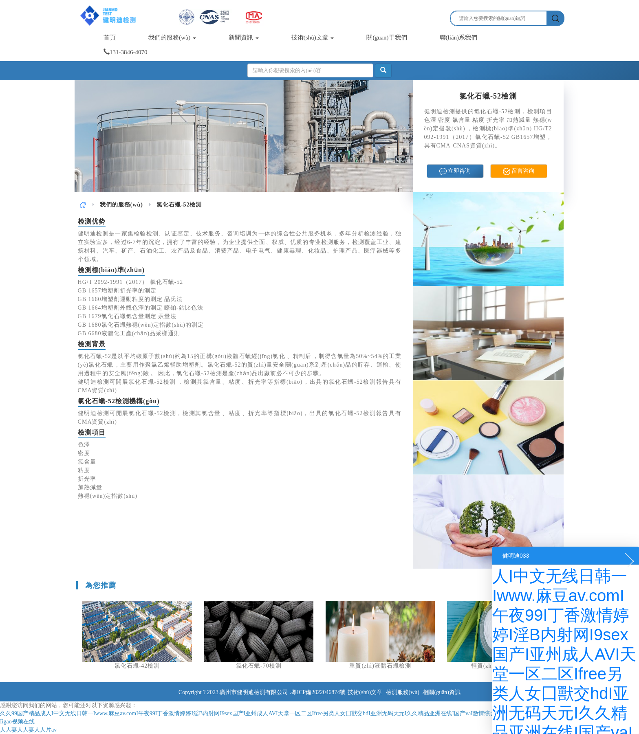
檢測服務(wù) (402, 692)
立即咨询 (455, 171)
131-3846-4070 (126, 52)
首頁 (110, 37)
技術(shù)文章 (312, 37)
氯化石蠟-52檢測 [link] (179, 205)
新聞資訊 (244, 37)
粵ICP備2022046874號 (318, 692)
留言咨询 (519, 171)
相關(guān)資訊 (442, 692)
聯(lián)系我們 (458, 37)
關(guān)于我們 (386, 37)
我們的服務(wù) (172, 37)
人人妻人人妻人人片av (28, 730)
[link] (82, 205)
